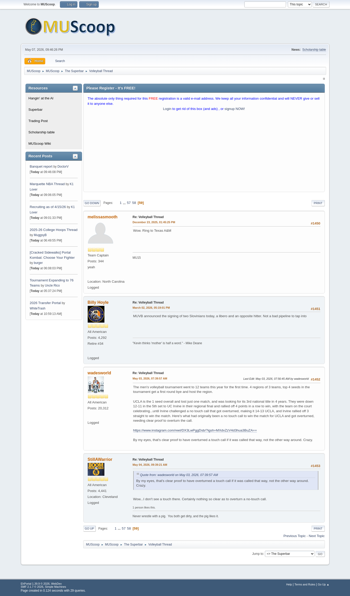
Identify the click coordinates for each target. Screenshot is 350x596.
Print (318, 203)
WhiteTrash (38, 308)
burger (38, 263)
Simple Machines (55, 586)
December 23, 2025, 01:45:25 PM (154, 222)
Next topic (317, 536)
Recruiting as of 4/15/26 (48, 207)
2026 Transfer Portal (45, 303)
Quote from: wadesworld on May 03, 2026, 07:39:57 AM (179, 475)
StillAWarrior (100, 459)
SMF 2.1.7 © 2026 (32, 586)
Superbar (36, 109)
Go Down (92, 203)
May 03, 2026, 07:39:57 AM (150, 378)
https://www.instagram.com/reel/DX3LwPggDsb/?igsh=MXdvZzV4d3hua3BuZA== (195, 430)
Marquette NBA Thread (47, 184)
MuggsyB (40, 235)
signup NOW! (235, 109)
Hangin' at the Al (41, 98)
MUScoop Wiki (40, 143)
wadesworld (99, 373)
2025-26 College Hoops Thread (54, 230)
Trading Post (38, 121)
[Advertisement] (204, 153)
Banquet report (41, 166)
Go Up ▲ (323, 584)
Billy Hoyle (98, 302)
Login (167, 109)
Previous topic (294, 536)
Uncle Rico (52, 285)
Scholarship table (314, 49)
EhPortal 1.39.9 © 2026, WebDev (41, 583)
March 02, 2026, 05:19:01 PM (151, 307)
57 (129, 203)
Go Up (89, 528)
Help (289, 584)
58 (134, 203)
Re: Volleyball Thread (148, 217)
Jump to (257, 554)
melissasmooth (103, 217)
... (125, 203)
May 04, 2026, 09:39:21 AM (150, 464)
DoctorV (62, 166)
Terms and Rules (304, 584)
